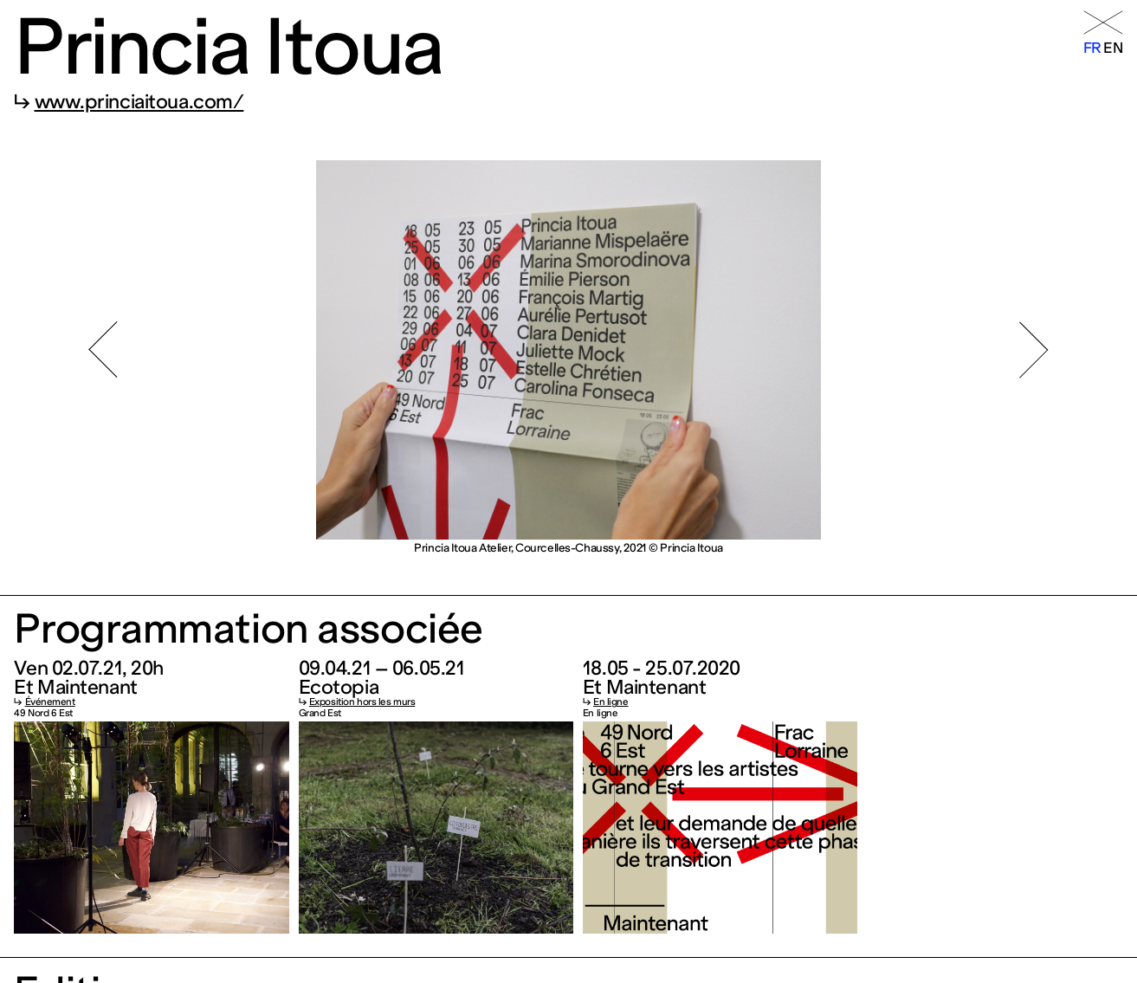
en (1112, 47)
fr (1092, 47)
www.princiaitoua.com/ (139, 101)
